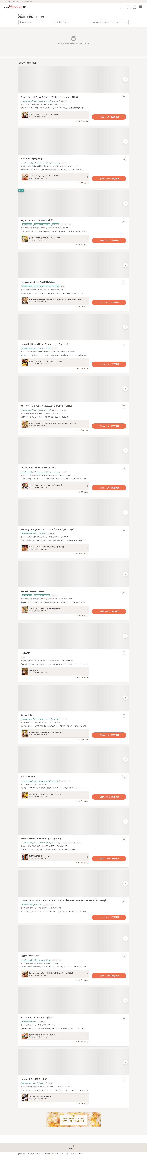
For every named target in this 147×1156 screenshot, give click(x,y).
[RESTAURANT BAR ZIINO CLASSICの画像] (73, 450)
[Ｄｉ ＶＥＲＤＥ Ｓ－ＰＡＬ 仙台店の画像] (73, 1000)
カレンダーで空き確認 (109, 117)
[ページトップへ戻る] (73, 1147)
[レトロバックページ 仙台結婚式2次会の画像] (73, 265)
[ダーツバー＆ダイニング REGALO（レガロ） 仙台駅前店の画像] (73, 389)
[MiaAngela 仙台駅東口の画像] (73, 141)
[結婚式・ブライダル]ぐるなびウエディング (30, 1154)
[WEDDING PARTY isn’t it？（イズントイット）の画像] (73, 821)
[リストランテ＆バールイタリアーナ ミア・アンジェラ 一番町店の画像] (73, 79)
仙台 (71, 1154)
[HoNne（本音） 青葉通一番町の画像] (73, 1062)
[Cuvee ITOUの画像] (73, 698)
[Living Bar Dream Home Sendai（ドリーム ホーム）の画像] (73, 327)
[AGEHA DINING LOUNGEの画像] (73, 574)
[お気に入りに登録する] (124, 97)
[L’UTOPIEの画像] (73, 636)
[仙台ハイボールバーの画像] (73, 938)
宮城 (66, 1154)
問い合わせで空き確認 (109, 240)
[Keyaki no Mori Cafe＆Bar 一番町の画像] (73, 203)
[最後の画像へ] (125, 79)
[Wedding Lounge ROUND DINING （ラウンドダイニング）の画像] (73, 512)
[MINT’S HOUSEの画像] (73, 759)
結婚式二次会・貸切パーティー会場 (53, 1154)
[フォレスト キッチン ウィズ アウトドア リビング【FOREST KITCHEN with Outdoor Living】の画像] (73, 883)
